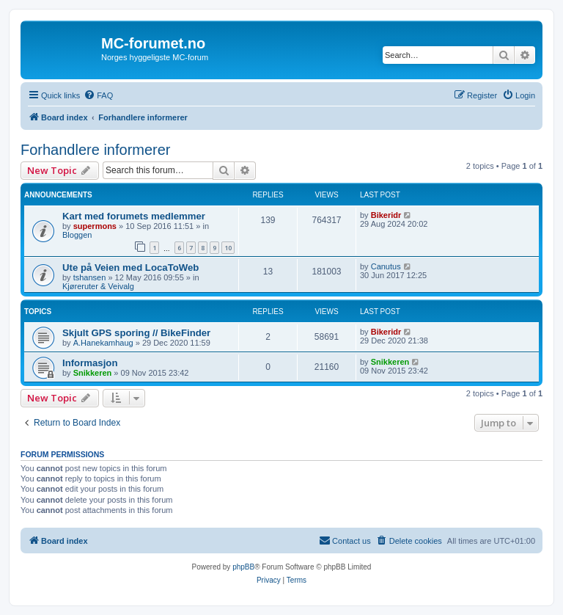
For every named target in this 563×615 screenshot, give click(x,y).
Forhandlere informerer (96, 150)
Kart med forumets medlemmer (133, 216)
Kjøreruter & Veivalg (98, 286)
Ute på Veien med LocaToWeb (130, 267)
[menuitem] (98, 95)
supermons (95, 226)
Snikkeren (92, 372)
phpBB (243, 567)
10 (228, 247)
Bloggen (77, 234)
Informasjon (89, 362)
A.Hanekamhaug (103, 342)
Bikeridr (386, 215)
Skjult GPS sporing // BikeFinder (136, 332)
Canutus (386, 266)
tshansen (89, 277)
